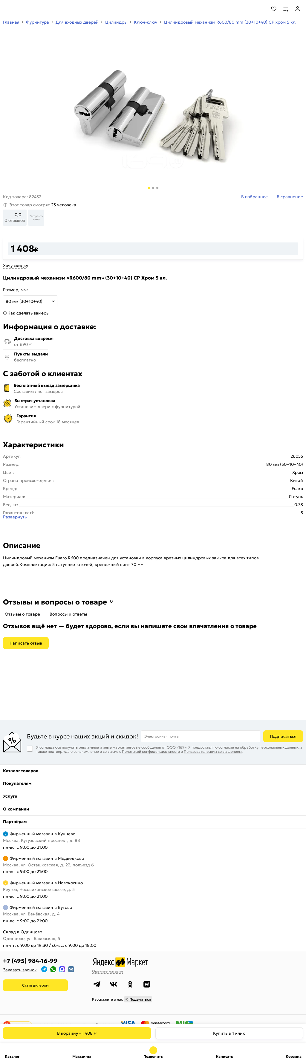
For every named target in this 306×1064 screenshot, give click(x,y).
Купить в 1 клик (229, 1033)
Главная (11, 22)
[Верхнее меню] (8, 9)
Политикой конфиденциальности (151, 751)
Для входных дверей (77, 22)
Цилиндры (116, 22)
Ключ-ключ (145, 22)
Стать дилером (35, 985)
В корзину (77, 1033)
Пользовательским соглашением (213, 751)
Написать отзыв (26, 643)
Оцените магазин (107, 971)
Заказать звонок (20, 970)
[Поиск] (257, 9)
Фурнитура (37, 22)
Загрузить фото (36, 217)
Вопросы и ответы (68, 614)
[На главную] (27, 9)
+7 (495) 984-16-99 (30, 961)
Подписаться (283, 736)
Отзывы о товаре (22, 614)
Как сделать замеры (28, 313)
